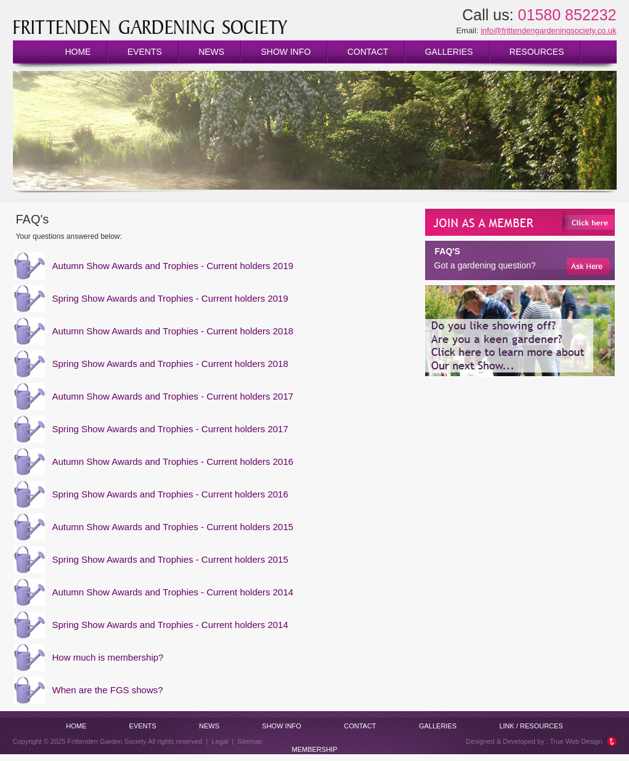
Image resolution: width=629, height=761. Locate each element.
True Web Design (576, 741)
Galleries (449, 52)
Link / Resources (530, 726)
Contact (368, 52)
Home (78, 52)
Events (145, 52)
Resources (536, 52)
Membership (315, 749)
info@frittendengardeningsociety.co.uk (548, 30)
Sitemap (249, 741)
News (211, 52)
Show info (285, 52)
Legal (219, 741)
